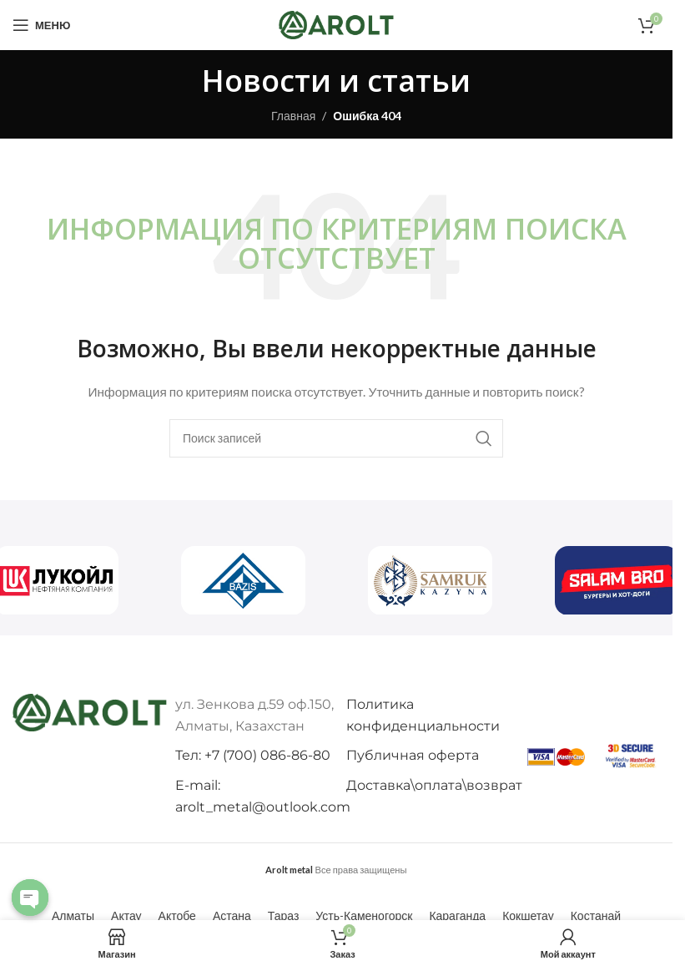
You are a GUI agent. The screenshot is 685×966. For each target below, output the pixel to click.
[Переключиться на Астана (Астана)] (231, 916)
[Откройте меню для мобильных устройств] (41, 25)
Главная (293, 116)
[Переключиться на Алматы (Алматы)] (73, 916)
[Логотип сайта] (336, 24)
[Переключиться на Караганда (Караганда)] (457, 916)
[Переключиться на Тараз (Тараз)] (283, 916)
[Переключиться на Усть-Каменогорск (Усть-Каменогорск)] (364, 916)
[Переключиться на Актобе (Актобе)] (177, 916)
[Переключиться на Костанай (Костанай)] (595, 916)
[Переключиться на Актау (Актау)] (126, 916)
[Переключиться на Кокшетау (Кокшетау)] (528, 916)
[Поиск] (336, 438)
